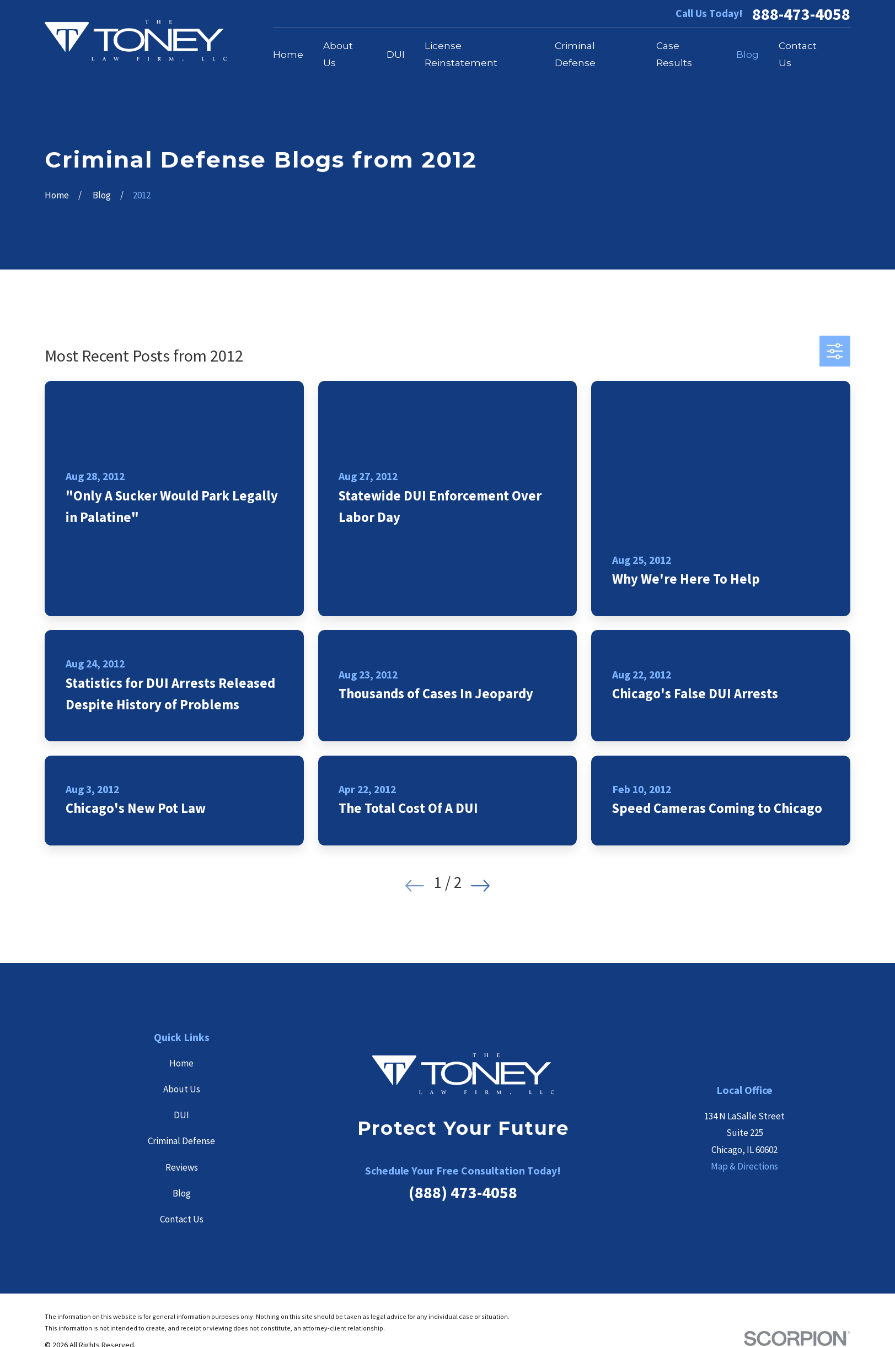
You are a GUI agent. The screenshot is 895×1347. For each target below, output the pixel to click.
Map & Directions (744, 1166)
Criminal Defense (181, 1141)
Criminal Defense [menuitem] (575, 54)
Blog (182, 1193)
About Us (181, 1089)
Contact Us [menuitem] (798, 54)
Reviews (181, 1167)
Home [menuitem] (288, 54)
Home (181, 1063)
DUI (181, 1115)
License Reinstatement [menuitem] (461, 54)
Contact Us (181, 1219)
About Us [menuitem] (338, 54)
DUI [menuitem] (396, 54)
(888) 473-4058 (463, 1192)
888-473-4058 (801, 14)
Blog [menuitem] (747, 54)
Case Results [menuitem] (674, 54)
